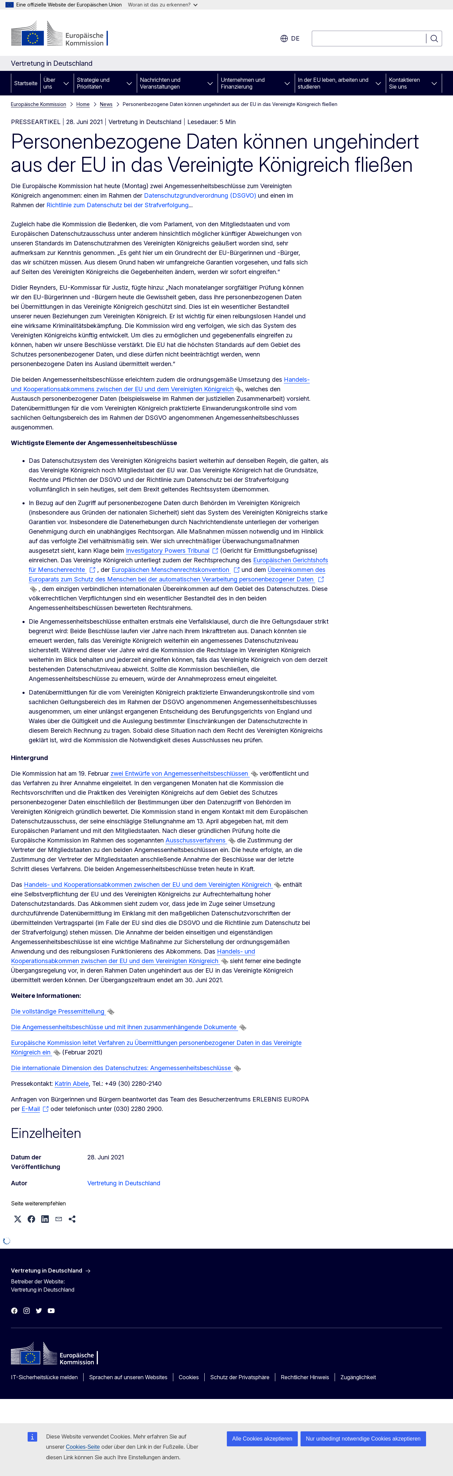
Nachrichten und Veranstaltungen (160, 83)
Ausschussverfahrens (196, 840)
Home (83, 104)
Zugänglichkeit (358, 1377)
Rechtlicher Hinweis (305, 1377)
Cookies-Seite (83, 1447)
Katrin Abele (72, 1083)
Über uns (49, 83)
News (106, 104)
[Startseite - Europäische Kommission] (66, 34)
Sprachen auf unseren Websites (128, 1377)
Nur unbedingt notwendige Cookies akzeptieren (363, 1439)
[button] (17, 1219)
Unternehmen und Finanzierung (243, 83)
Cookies (189, 1377)
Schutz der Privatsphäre (239, 1377)
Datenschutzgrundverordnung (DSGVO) (200, 195)
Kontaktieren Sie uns (404, 83)
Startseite (26, 83)
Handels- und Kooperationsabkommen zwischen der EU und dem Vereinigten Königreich (148, 884)
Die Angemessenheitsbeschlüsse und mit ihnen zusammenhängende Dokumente (124, 1027)
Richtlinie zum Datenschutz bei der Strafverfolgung (117, 205)
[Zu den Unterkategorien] (66, 83)
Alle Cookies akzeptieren (262, 1439)
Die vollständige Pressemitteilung (58, 1011)
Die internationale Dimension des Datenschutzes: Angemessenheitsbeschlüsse (122, 1067)
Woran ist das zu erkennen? (163, 4)
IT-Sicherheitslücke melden (44, 1377)
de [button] (289, 38)
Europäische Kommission (38, 104)
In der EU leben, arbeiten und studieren (333, 83)
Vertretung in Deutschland (123, 1183)
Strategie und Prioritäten (93, 83)
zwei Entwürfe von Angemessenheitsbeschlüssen (180, 773)
